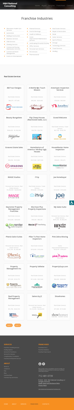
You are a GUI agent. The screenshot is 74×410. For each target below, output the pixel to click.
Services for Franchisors (10, 352)
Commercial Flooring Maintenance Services (13, 48)
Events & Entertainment (14, 56)
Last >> (17, 325)
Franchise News (8, 375)
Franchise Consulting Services (11, 347)
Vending (54, 51)
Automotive (10, 33)
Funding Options (8, 350)
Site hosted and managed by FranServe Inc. (49, 389)
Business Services (12, 39)
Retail (54, 34)
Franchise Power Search (44, 352)
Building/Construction (13, 36)
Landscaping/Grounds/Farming (39, 43)
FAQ (5, 371)
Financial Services (34, 28)
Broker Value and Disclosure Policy (49, 383)
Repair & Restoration (59, 31)
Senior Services (57, 37)
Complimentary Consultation (11, 356)
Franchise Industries (43, 350)
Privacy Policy (42, 385)
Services (51, 5)
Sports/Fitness (57, 40)
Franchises (61, 5)
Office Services (34, 46)
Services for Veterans (9, 354)
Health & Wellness (35, 34)
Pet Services (33, 52)
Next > (9, 325)
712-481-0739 (45, 376)
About (44, 5)
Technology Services (58, 45)
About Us (6, 366)
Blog (5, 373)
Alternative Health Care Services (14, 29)
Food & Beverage (35, 31)
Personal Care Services (36, 49)
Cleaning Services (12, 44)
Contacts (45, 404)
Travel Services (57, 48)
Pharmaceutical (34, 54)
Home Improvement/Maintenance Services (38, 38)
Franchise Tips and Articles (11, 377)
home (6, 404)
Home (37, 5)
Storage (54, 43)
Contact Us (7, 369)
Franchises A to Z (42, 347)
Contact (70, 5)
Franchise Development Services (12, 358)
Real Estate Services (58, 28)
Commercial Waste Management (12, 52)
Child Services (11, 41)
